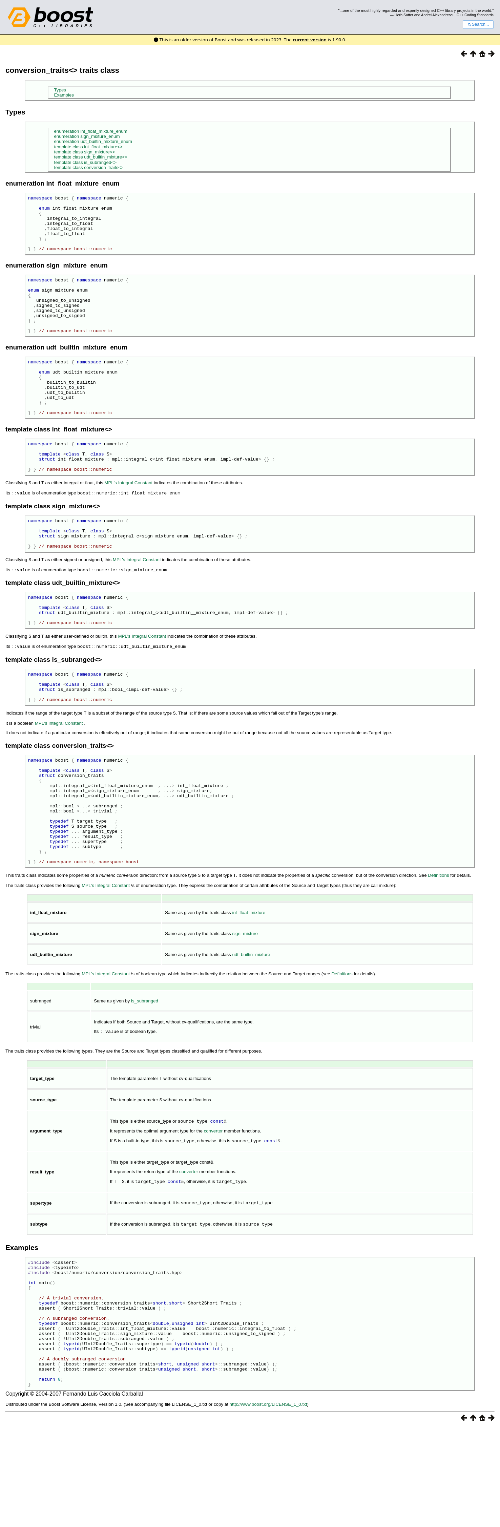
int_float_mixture (248, 989)
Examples (64, 95)
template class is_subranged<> (85, 162)
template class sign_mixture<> (84, 151)
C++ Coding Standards (475, 15)
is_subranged (144, 1077)
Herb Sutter (404, 15)
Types (60, 89)
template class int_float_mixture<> (88, 146)
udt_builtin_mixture (251, 1031)
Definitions (438, 952)
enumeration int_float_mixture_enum (90, 131)
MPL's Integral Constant (128, 522)
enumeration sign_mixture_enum (87, 136)
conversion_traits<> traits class (62, 70)
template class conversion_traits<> (88, 167)
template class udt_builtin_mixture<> (90, 157)
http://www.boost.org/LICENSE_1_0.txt (268, 1503)
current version (310, 40)
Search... (478, 24)
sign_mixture (245, 1010)
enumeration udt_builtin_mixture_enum (93, 141)
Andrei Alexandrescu (438, 15)
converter (213, 1206)
